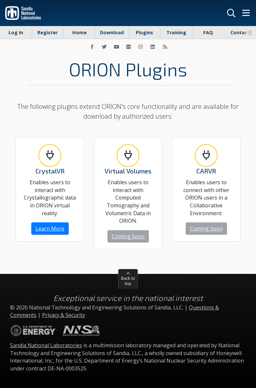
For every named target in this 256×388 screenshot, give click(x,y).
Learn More (50, 228)
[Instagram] (141, 47)
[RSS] (165, 47)
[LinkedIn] (153, 47)
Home (79, 32)
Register (47, 32)
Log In (15, 32)
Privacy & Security (63, 315)
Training (176, 32)
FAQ (208, 32)
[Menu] (246, 13)
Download (112, 32)
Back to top (128, 280)
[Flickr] (128, 47)
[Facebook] (92, 47)
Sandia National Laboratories (46, 345)
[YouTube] (116, 47)
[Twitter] (104, 47)
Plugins (144, 32)
